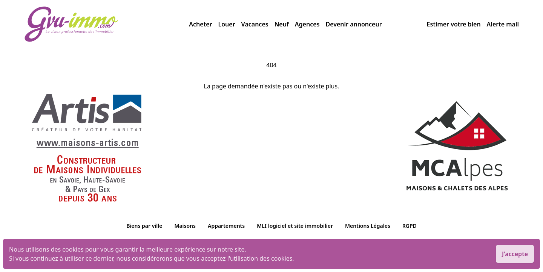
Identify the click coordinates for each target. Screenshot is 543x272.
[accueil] (106, 24)
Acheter (200, 24)
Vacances (254, 24)
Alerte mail (503, 24)
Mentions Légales (367, 225)
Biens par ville (144, 225)
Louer (226, 24)
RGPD (409, 225)
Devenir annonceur (353, 24)
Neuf (282, 24)
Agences (307, 24)
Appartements (226, 225)
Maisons (185, 225)
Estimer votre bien (454, 24)
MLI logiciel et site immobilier (295, 225)
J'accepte (515, 254)
